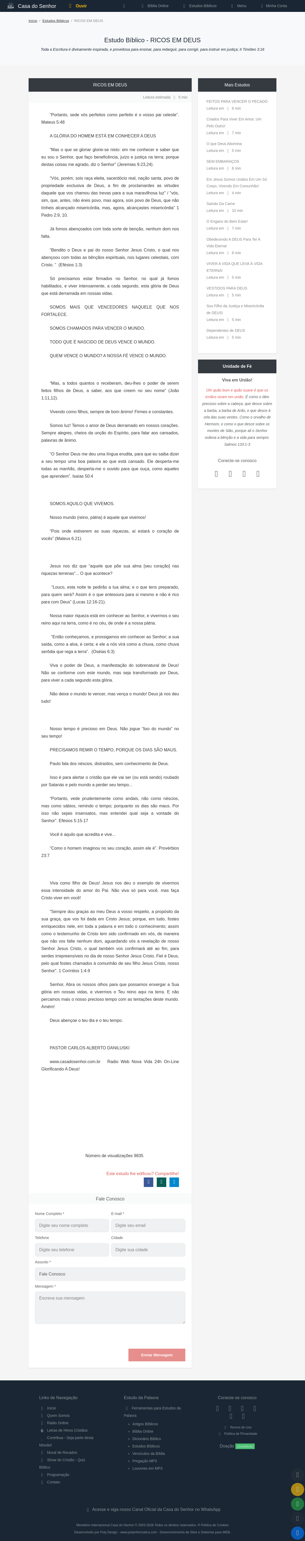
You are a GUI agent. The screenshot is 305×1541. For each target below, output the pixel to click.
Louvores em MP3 (147, 1468)
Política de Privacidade (237, 1434)
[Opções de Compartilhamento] (297, 1504)
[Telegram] (243, 1416)
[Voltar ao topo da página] (297, 1475)
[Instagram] (230, 1408)
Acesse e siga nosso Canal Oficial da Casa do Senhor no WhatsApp (152, 1509)
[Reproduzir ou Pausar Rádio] (297, 1533)
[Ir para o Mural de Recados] (297, 1489)
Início (33, 21)
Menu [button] (237, 6)
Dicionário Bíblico (146, 1439)
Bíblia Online (154, 6)
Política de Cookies (215, 1525)
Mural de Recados (58, 1452)
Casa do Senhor (31, 5)
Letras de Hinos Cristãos (63, 1430)
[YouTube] (254, 1408)
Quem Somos (54, 1415)
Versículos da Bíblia (148, 1453)
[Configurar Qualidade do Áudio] (297, 1518)
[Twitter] (242, 1408)
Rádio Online (54, 1423)
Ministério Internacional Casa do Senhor (105, 1525)
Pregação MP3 (144, 1461)
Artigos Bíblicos (145, 1424)
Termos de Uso (237, 1427)
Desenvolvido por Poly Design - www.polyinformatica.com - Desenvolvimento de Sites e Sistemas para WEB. (152, 1532)
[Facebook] (217, 1408)
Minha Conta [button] (273, 6)
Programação (54, 1475)
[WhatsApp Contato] (231, 1416)
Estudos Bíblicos (199, 6)
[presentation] (145, 1336)
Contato (49, 1482)
